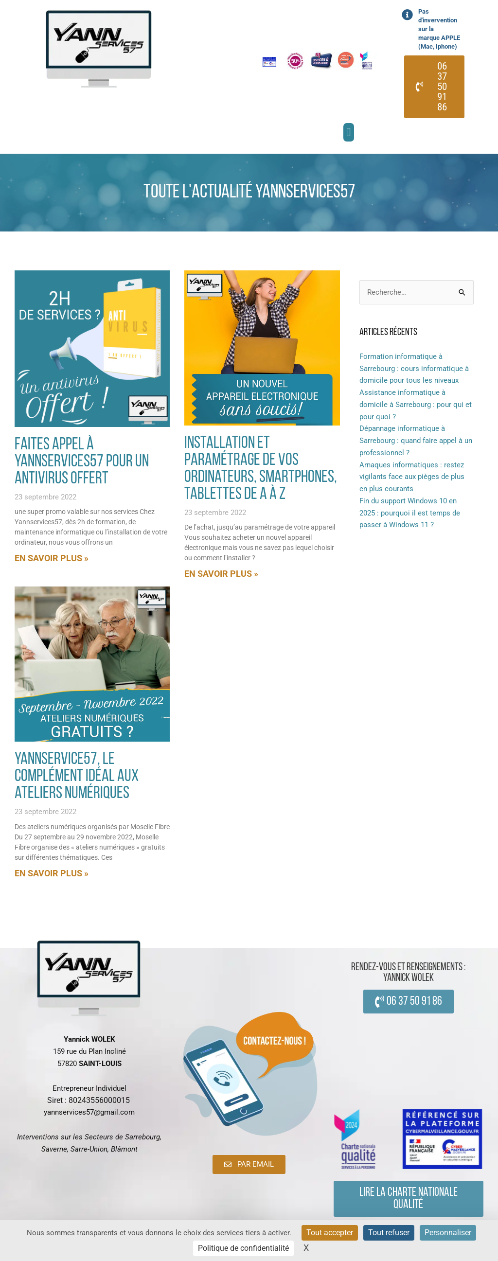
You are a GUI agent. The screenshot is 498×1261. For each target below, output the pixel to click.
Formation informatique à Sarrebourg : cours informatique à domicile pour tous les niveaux (414, 368)
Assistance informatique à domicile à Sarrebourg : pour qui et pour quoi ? (415, 404)
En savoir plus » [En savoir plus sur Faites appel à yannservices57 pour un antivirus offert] (52, 558)
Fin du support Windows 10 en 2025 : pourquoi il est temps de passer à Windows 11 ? (409, 513)
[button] (348, 132)
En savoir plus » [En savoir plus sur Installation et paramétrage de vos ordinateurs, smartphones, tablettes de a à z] (221, 573)
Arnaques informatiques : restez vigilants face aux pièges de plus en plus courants (411, 477)
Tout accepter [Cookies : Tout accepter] (329, 1232)
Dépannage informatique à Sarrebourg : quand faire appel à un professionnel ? (415, 440)
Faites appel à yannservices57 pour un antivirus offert (82, 462)
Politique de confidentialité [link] (243, 1248)
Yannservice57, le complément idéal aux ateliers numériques (77, 776)
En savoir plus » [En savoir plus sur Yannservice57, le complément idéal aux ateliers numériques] (52, 873)
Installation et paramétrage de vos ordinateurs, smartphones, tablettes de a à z (260, 469)
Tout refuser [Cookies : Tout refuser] (388, 1232)
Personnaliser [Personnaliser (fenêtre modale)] (448, 1232)
